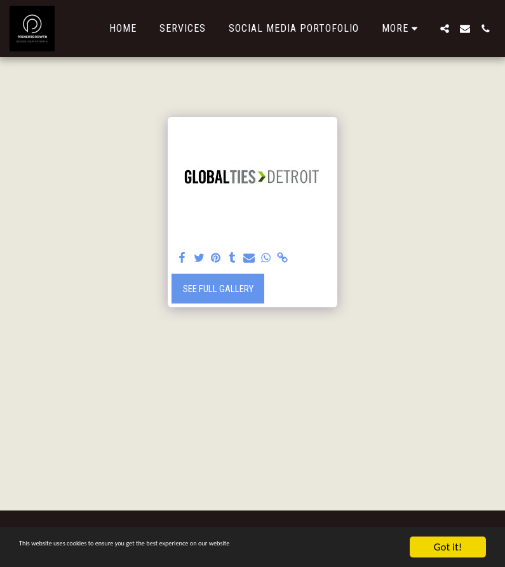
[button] (444, 28)
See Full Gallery (218, 289)
